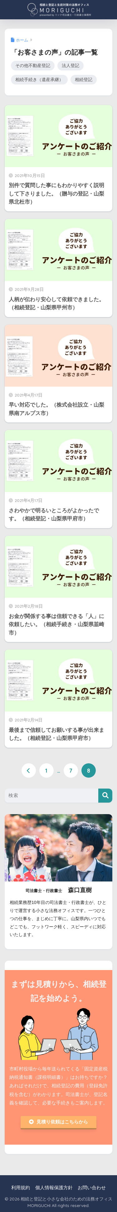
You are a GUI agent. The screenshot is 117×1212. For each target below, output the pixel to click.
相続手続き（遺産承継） (39, 79)
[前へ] (29, 770)
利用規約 (20, 1187)
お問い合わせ (92, 1187)
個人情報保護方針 (54, 1187)
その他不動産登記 (32, 65)
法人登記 (70, 65)
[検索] (105, 796)
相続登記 (83, 79)
